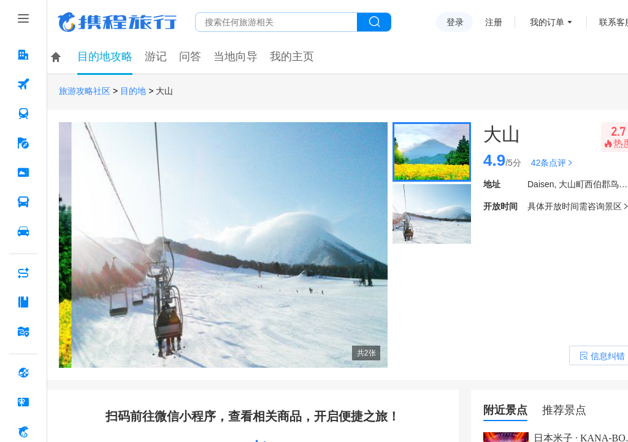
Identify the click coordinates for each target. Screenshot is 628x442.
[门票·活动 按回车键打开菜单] (23, 172)
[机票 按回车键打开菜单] (23, 84)
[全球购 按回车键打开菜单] (23, 373)
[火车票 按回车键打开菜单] (23, 113)
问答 (190, 56)
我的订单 (547, 22)
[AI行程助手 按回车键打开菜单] (23, 272)
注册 (493, 22)
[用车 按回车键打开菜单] (23, 231)
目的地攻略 (104, 56)
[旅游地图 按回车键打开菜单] (23, 331)
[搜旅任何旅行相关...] (276, 22)
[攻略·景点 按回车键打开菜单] (23, 302)
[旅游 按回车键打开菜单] (23, 143)
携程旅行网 (117, 22)
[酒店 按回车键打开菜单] (23, 55)
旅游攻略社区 (84, 91)
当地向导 (235, 56)
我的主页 (292, 56)
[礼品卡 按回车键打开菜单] (23, 402)
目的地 (133, 91)
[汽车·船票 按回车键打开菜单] (23, 202)
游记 (156, 56)
